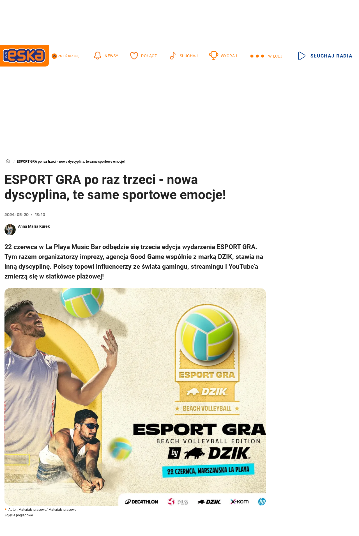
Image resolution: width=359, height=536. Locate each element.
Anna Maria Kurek (34, 226)
